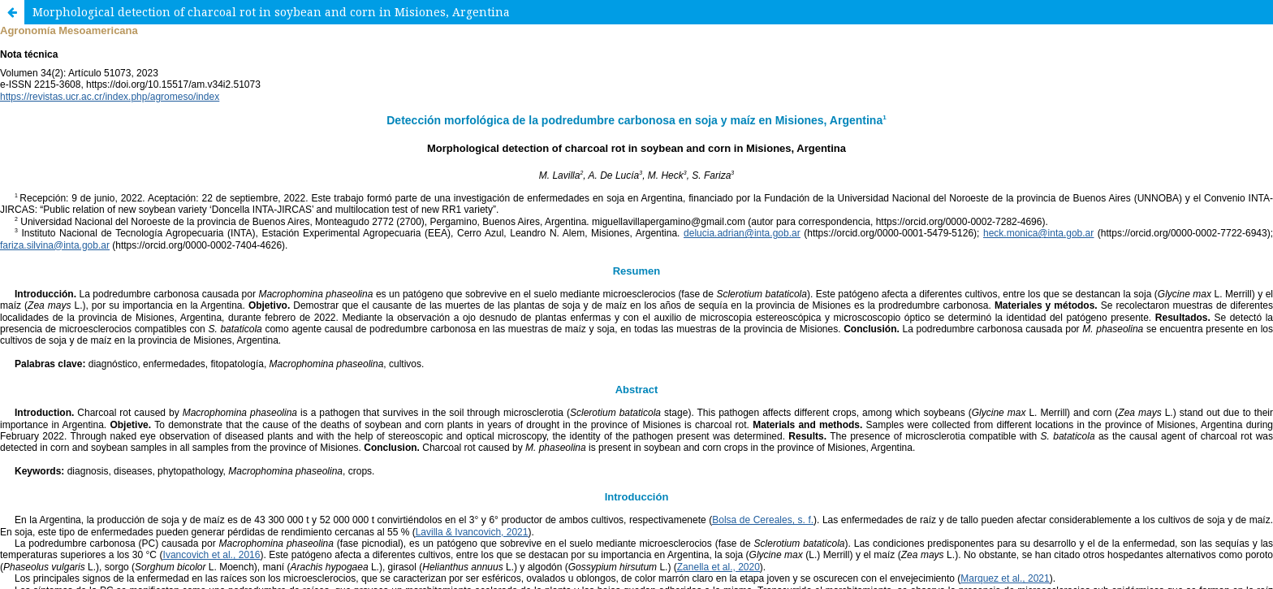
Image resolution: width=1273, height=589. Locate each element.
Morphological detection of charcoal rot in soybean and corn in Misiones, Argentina (271, 11)
